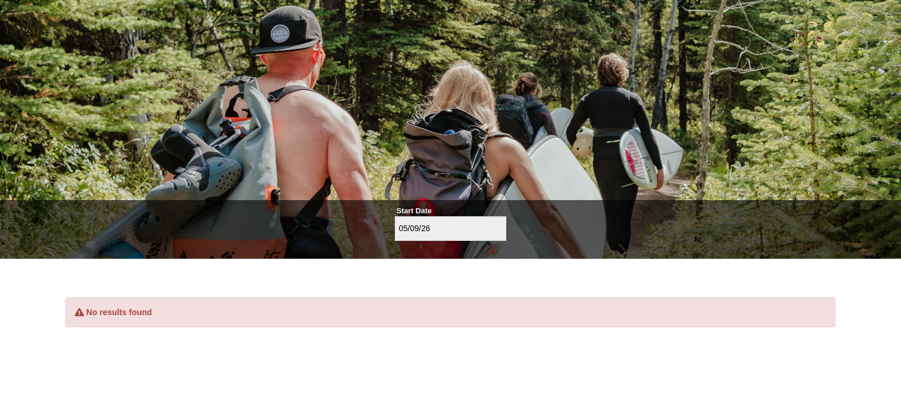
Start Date (414, 210)
